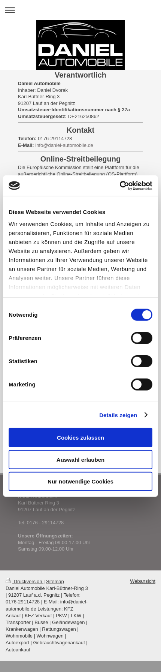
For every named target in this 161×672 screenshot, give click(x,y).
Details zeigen (118, 415)
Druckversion (24, 581)
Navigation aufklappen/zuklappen (80, 10)
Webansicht (142, 581)
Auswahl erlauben (80, 459)
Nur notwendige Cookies (80, 481)
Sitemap (55, 581)
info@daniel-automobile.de (64, 145)
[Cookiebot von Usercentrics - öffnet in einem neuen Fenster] (119, 185)
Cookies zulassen (80, 437)
